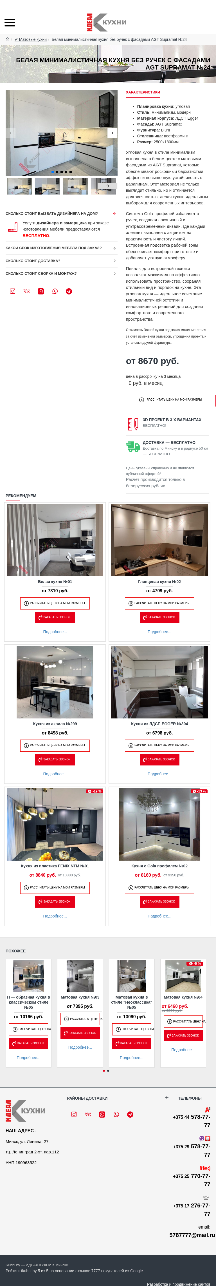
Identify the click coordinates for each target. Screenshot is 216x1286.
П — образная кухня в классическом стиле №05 (28, 1000)
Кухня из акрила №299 (55, 722)
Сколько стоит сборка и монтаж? (41, 273)
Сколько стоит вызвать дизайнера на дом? (52, 213)
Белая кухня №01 (55, 580)
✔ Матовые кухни (31, 39)
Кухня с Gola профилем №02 (159, 864)
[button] (10, 133)
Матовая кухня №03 (80, 995)
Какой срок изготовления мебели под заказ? (54, 248)
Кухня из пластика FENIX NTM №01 (55, 864)
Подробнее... (55, 630)
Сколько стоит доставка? (33, 261)
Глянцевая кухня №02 (159, 580)
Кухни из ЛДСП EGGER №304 (159, 722)
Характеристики (143, 92)
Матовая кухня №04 (183, 995)
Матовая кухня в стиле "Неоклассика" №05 (131, 1000)
